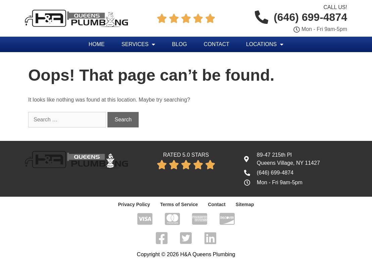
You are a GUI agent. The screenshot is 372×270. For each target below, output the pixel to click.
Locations (264, 44)
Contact (216, 44)
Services (138, 44)
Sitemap (244, 204)
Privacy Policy (134, 204)
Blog (179, 44)
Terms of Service (179, 204)
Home (97, 44)
